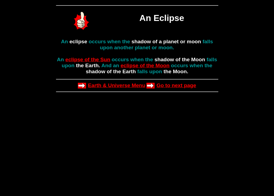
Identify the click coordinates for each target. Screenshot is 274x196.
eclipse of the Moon (144, 65)
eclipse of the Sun (87, 59)
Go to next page (176, 85)
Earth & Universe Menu (116, 85)
